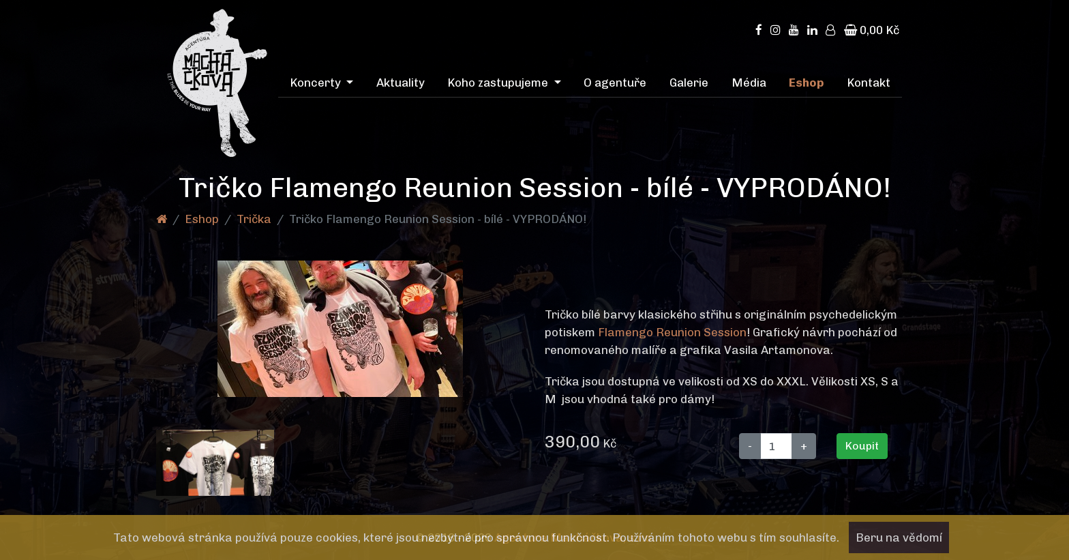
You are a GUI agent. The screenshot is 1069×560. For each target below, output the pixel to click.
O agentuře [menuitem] (615, 82)
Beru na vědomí (899, 537)
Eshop (202, 219)
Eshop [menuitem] (806, 82)
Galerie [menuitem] (688, 82)
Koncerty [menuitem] (317, 82)
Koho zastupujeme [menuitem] (499, 82)
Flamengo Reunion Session (672, 332)
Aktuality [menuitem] (400, 82)
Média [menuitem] (749, 82)
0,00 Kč (871, 30)
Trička (254, 219)
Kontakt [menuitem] (868, 82)
